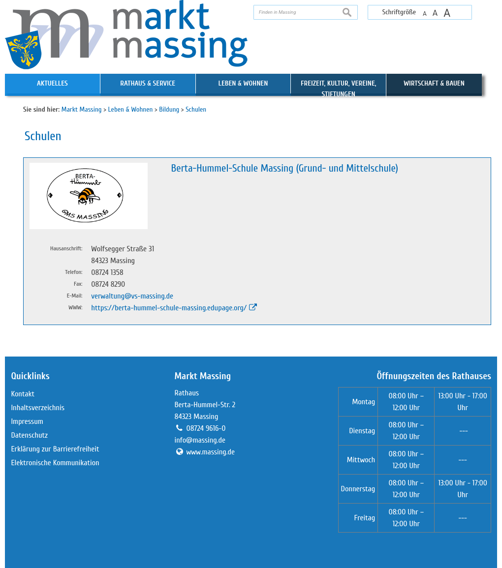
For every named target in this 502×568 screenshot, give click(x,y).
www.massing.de (211, 452)
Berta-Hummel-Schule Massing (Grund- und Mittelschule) (284, 168)
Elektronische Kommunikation (55, 462)
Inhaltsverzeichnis (37, 407)
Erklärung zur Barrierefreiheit (55, 449)
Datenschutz (29, 435)
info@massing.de (200, 440)
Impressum (27, 421)
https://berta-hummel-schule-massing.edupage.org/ (169, 307)
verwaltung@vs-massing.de (132, 296)
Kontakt (22, 393)
